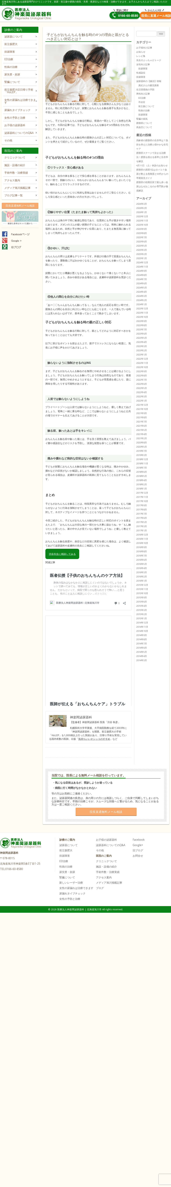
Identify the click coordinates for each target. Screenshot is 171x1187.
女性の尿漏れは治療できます (20, 101)
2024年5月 (141, 287)
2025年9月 (141, 228)
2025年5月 (141, 245)
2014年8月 (141, 639)
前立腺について (146, 106)
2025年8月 (141, 233)
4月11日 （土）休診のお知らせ (152, 165)
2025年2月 (141, 254)
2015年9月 (141, 597)
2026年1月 (141, 212)
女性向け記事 (143, 64)
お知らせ (140, 51)
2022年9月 (141, 371)
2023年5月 (141, 337)
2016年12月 (142, 534)
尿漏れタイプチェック (17, 110)
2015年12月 (142, 584)
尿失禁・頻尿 (12, 74)
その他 (8, 140)
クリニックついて (14, 157)
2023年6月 (141, 333)
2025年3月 (141, 249)
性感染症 (140, 72)
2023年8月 (141, 325)
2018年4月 (141, 480)
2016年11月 (142, 538)
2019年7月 (141, 450)
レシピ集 (140, 56)
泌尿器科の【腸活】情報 (148, 81)
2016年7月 (141, 555)
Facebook (139, 840)
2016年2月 (141, 576)
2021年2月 (141, 438)
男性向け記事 (143, 93)
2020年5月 (141, 446)
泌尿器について (13, 36)
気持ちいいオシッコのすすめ (94, 739)
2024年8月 (141, 275)
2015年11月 (142, 589)
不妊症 (141, 102)
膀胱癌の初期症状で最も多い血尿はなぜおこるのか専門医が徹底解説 (152, 186)
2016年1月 (141, 580)
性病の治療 (10, 67)
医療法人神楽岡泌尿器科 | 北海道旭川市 (27, 13)
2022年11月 (142, 362)
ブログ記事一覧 (13, 195)
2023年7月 (141, 329)
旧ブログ (138, 850)
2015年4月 (141, 605)
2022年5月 (141, 388)
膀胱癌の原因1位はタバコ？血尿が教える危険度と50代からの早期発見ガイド (152, 174)
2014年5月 (141, 651)
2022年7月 (141, 379)
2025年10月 (142, 224)
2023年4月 (141, 342)
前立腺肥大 (10, 44)
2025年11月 (142, 220)
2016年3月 (141, 572)
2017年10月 (142, 501)
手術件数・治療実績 (16, 172)
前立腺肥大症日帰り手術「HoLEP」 (18, 91)
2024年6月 (141, 283)
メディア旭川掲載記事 (17, 188)
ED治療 (8, 59)
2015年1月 (141, 618)
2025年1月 (141, 258)
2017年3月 (141, 526)
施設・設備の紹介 (14, 165)
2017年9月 (141, 505)
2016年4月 (141, 568)
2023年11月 (142, 312)
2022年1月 (141, 400)
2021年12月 (142, 404)
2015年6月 (141, 601)
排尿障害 (9, 52)
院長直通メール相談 (143, 16)
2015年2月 (141, 614)
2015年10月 (142, 593)
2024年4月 (141, 291)
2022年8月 (141, 375)
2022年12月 (142, 358)
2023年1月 (141, 354)
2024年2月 (141, 300)
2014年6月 (141, 647)
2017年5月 (141, 522)
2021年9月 (141, 413)
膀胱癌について (144, 123)
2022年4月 (141, 392)
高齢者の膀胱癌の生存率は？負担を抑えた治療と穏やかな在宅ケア (152, 144)
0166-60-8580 (90, 15)
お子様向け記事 (144, 47)
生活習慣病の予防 (145, 89)
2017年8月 (141, 509)
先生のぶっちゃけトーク (148, 60)
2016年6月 (141, 559)
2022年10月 (142, 367)
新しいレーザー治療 (71, 882)
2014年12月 (142, 622)
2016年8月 (141, 551)
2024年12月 (142, 262)
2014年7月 (141, 643)
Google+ (138, 845)
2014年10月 (142, 630)
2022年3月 (141, 396)
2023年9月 (141, 321)
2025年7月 (141, 237)
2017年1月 (141, 530)
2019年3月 (141, 455)
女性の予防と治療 (14, 118)
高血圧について (144, 127)
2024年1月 (141, 304)
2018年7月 (141, 467)
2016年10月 (142, 543)
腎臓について (12, 82)
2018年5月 (141, 476)
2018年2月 (141, 484)
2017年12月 (142, 492)
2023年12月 (142, 308)
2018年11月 (142, 463)
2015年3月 (141, 610)
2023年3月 (141, 346)
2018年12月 (142, 459)
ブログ (100, 888)
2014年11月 (142, 626)
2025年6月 (141, 241)
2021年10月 (142, 409)
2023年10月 (142, 316)
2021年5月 (141, 429)
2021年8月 (141, 417)
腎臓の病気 (142, 118)
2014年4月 (141, 656)
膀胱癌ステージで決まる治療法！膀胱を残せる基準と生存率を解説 (152, 157)
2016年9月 (141, 547)
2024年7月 (141, 279)
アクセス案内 (12, 180)
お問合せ (138, 856)
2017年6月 (141, 517)
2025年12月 (142, 216)
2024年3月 (141, 295)
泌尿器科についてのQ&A (19, 133)
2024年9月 (141, 270)
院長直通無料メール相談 (20, 205)
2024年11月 (142, 266)
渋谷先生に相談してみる (62, 554)
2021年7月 (141, 421)
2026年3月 (141, 203)
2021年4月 (141, 434)
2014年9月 (141, 635)
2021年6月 (141, 425)
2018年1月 (141, 488)
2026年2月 (141, 208)
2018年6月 (141, 471)
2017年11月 (142, 496)
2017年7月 (141, 513)
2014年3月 (141, 660)
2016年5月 (141, 563)
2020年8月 (141, 442)
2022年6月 (141, 383)
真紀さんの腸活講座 (148, 85)
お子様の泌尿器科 (14, 125)
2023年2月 (141, 350)
